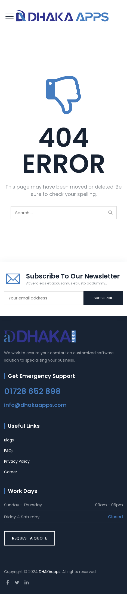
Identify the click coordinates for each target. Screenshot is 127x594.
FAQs (9, 450)
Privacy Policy (17, 461)
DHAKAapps (49, 571)
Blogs (9, 440)
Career (10, 472)
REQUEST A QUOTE (29, 538)
